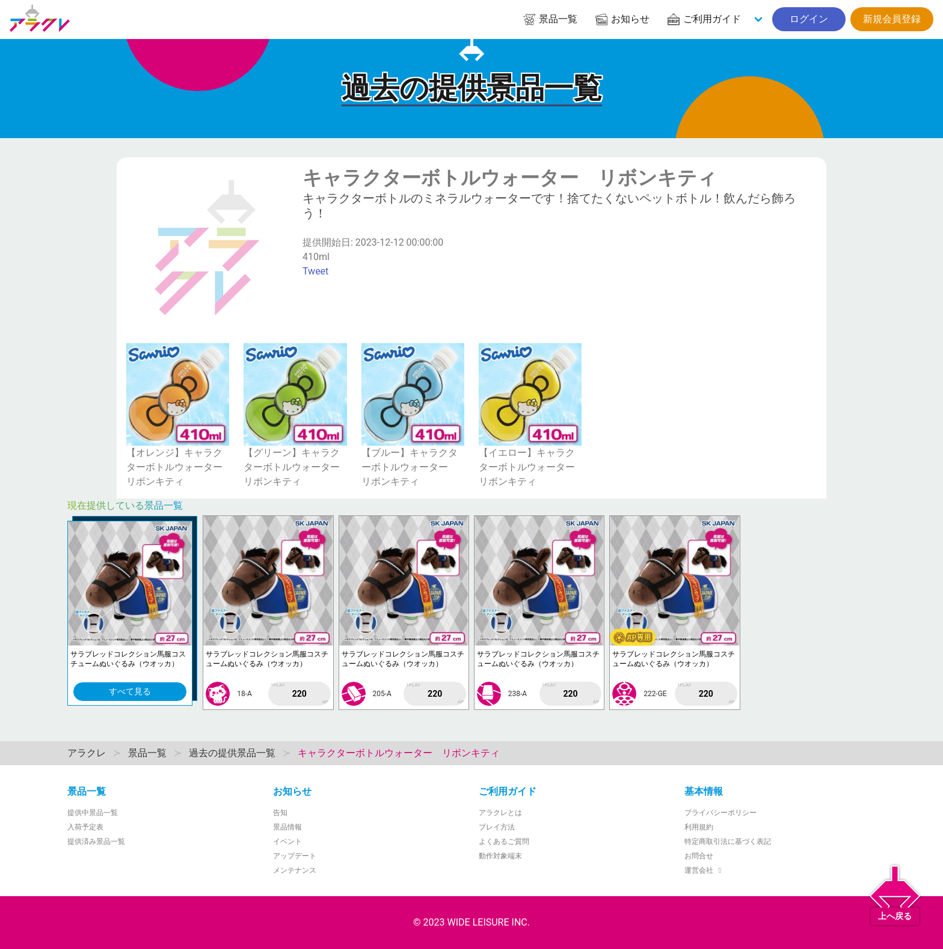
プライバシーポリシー (720, 812)
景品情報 (287, 827)
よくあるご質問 (504, 841)
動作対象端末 (500, 856)
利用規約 (698, 827)
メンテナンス (294, 870)
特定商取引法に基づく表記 (727, 841)
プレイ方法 (497, 827)
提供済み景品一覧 (96, 841)
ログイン (809, 19)
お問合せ (698, 856)
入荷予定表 (85, 827)
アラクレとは (500, 812)
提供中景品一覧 (92, 812)
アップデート (294, 856)
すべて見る (130, 691)
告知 (280, 812)
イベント (287, 841)
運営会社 (704, 870)
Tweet (315, 271)
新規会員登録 (892, 19)
